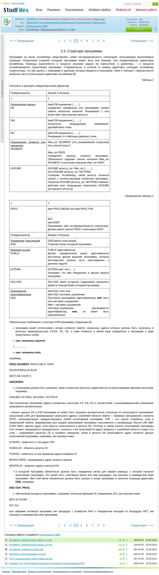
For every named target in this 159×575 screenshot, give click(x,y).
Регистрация (18, 3)
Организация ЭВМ (36, 26)
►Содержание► (2, 88)
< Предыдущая (24, 40)
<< (11, 40)
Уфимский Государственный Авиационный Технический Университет (66, 22)
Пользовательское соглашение (67, 571)
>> (151, 40)
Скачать (138, 29)
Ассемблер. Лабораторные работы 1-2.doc (30, 540)
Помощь (6, 571)
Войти (7, 3)
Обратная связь (18, 571)
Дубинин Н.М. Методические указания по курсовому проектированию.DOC (47, 563)
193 (120, 549)
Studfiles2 (31, 19)
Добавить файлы (100, 9)
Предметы (53, 9)
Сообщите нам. (98, 19)
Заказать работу (146, 9)
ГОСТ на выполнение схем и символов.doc (30, 558)
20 (120, 558)
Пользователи (74, 9)
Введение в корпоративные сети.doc (27, 554)
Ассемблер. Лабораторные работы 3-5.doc (30, 545)
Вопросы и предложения (39, 571)
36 (120, 554)
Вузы (39, 9)
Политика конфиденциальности (98, 571)
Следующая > (139, 40)
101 (120, 545)
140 (120, 540)
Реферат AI (123, 9)
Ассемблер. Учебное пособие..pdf (26, 549)
